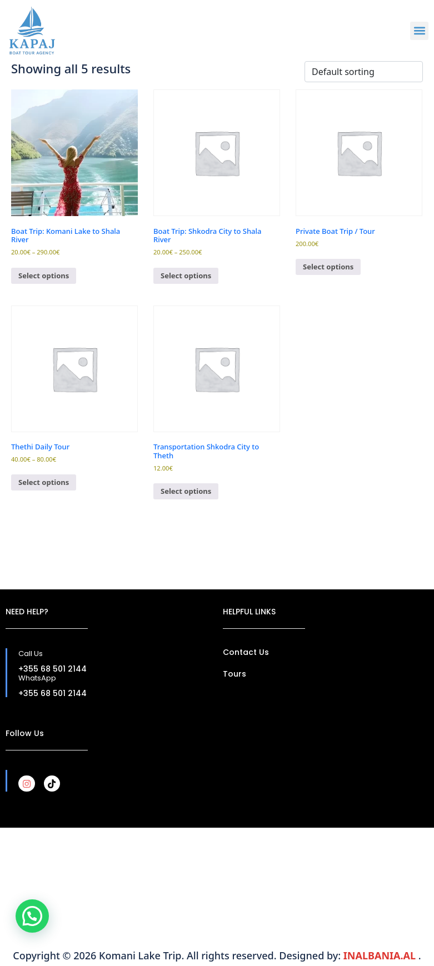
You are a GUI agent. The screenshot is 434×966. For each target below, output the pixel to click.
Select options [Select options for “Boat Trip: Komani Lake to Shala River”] (43, 276)
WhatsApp (37, 678)
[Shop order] (364, 71)
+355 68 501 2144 (52, 668)
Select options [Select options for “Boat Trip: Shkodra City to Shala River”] (186, 276)
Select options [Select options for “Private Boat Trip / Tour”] (328, 267)
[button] (419, 31)
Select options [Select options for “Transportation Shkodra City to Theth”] (186, 491)
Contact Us (246, 652)
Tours (234, 673)
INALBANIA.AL (380, 955)
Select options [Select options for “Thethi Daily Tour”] (43, 482)
